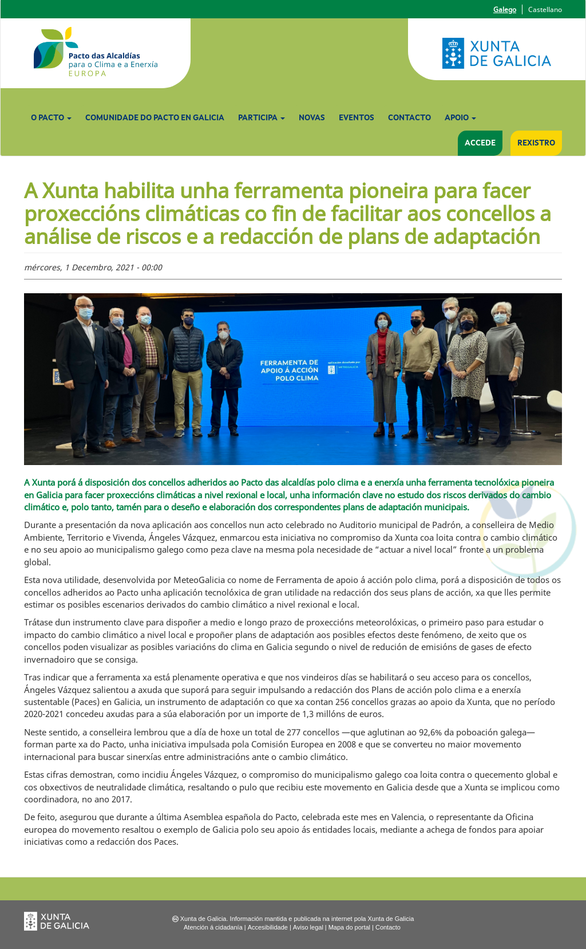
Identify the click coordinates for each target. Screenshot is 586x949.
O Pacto (51, 118)
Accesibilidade (268, 927)
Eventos (356, 118)
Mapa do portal (349, 927)
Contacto (409, 118)
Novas (312, 118)
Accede (480, 143)
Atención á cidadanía (213, 927)
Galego (504, 9)
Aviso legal (308, 927)
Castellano (545, 9)
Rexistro (536, 143)
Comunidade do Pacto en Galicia (154, 118)
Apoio (460, 118)
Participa (261, 118)
